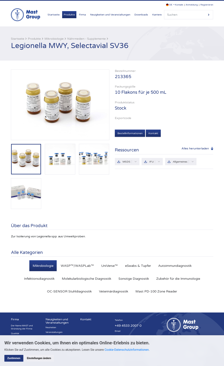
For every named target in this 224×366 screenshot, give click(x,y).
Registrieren (206, 4)
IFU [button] (154, 161)
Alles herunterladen (195, 148)
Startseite (54, 14)
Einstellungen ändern (39, 358)
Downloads (141, 14)
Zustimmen (13, 358)
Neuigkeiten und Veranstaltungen (110, 14)
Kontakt (179, 4)
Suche (208, 14)
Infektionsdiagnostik (39, 279)
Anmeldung (192, 4)
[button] (170, 4)
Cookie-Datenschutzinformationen (126, 349)
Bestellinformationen (130, 133)
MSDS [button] (129, 161)
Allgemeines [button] (183, 161)
